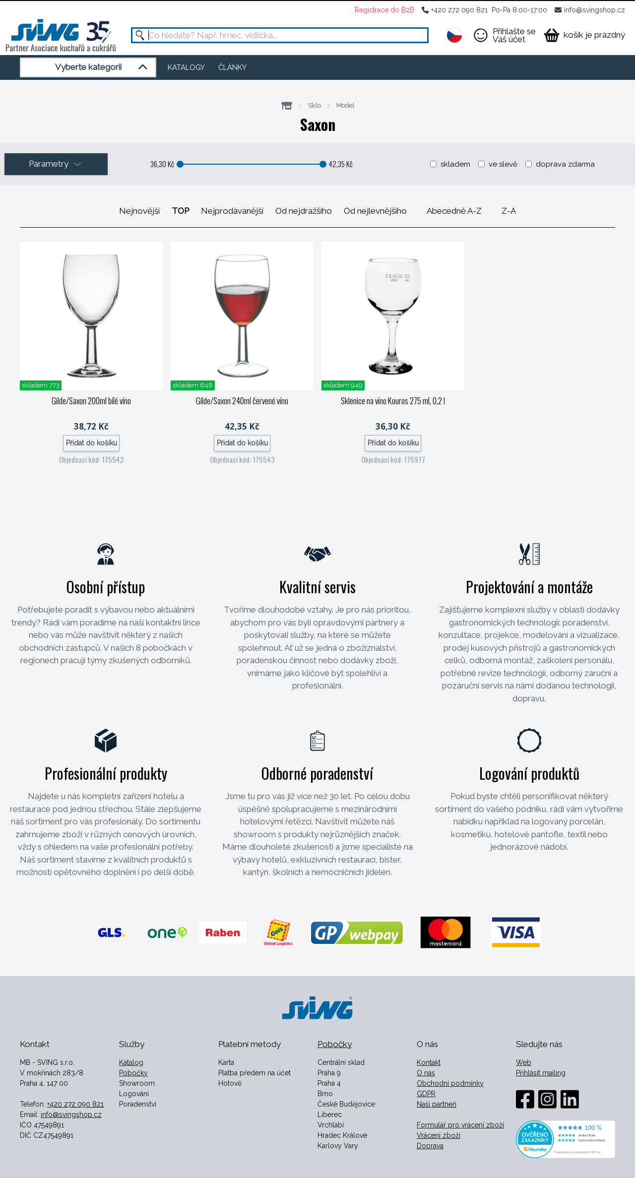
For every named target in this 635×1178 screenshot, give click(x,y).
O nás (426, 1073)
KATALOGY (186, 67)
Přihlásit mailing (541, 1073)
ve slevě (503, 164)
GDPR (426, 1094)
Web (523, 1062)
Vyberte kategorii (103, 67)
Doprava (430, 1146)
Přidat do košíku (91, 443)
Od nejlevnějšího (375, 211)
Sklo (314, 106)
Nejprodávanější (232, 211)
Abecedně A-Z (454, 211)
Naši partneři (436, 1104)
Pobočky (133, 1073)
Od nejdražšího (303, 211)
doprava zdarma (565, 164)
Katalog (131, 1062)
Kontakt (429, 1062)
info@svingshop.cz (594, 10)
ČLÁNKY (232, 67)
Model (345, 106)
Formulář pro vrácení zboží (460, 1125)
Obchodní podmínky (450, 1083)
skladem (455, 164)
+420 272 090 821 (459, 10)
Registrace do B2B (384, 10)
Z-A (509, 211)
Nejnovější (139, 211)
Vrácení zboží (438, 1135)
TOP (180, 211)
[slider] (180, 164)
